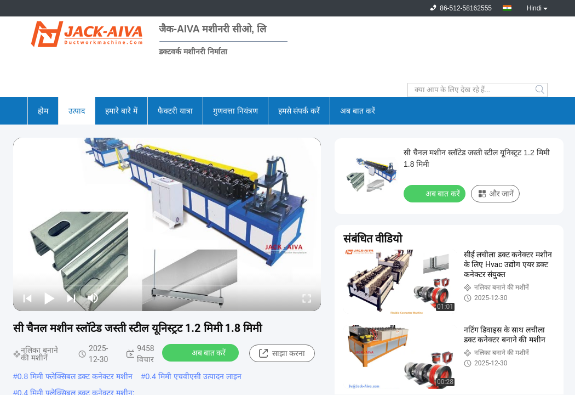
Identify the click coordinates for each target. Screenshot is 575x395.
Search (541, 90)
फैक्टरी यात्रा (175, 110)
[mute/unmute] (93, 298)
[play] (167, 224)
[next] (71, 298)
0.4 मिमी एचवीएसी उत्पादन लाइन (194, 376)
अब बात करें (357, 110)
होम (43, 110)
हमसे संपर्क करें (299, 110)
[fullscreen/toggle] (307, 298)
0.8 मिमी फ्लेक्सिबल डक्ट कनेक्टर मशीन (75, 376)
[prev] (27, 298)
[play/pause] (49, 298)
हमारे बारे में (121, 110)
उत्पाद (76, 110)
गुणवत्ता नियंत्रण (235, 110)
